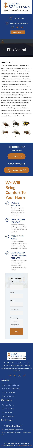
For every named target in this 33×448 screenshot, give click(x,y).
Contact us (16, 156)
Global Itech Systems (25, 445)
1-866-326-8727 (19, 18)
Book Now (16, 333)
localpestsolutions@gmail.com (19, 23)
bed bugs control (8, 396)
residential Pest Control (10, 385)
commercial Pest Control (11, 389)
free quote (18, 32)
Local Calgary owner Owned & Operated (18, 255)
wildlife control (8, 416)
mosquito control (8, 392)
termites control (8, 405)
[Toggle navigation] (2, 41)
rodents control (8, 409)
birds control (7, 412)
